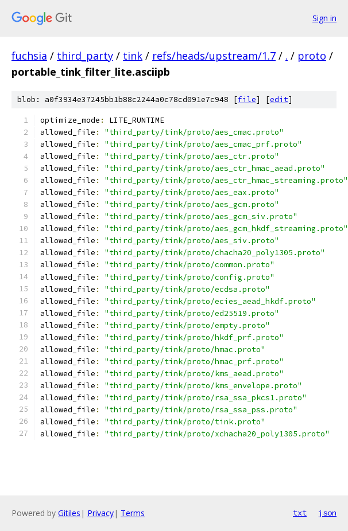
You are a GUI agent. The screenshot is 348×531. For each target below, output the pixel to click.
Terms (133, 512)
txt (300, 512)
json (327, 512)
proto (311, 56)
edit (279, 99)
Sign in (324, 18)
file (247, 99)
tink (132, 56)
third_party (85, 56)
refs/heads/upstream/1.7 (214, 56)
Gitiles (69, 512)
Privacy (100, 512)
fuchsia (29, 56)
